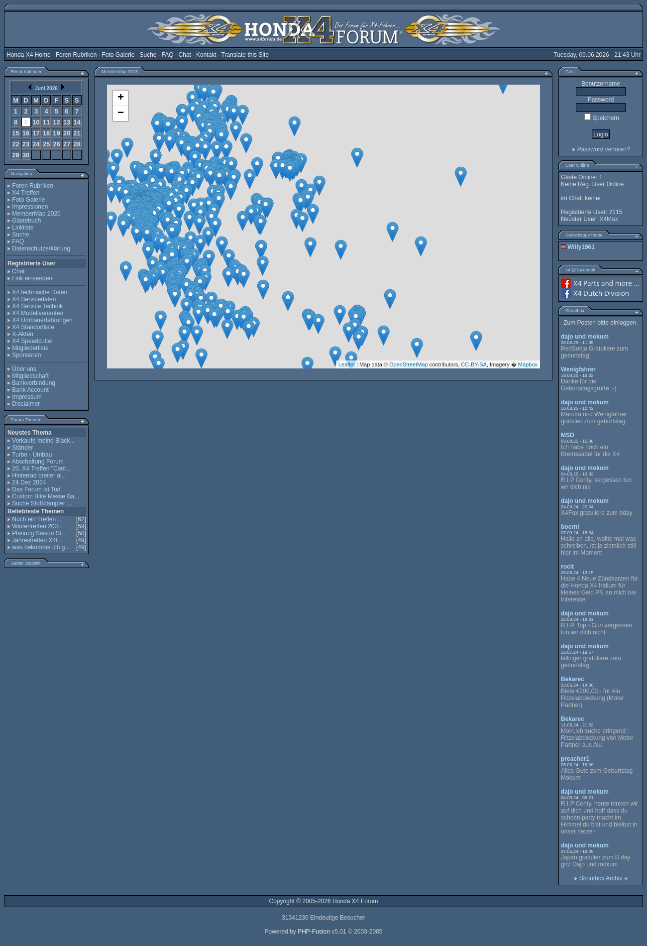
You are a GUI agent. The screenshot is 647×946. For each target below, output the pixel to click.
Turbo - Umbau (32, 454)
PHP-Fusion (314, 931)
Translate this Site (245, 54)
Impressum (26, 396)
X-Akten (22, 334)
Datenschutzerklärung (41, 248)
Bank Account (30, 389)
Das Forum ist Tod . (38, 489)
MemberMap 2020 (36, 213)
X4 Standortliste (33, 327)
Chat (185, 54)
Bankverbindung (33, 382)
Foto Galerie (118, 54)
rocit (567, 566)
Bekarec (572, 679)
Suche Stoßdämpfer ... (42, 503)
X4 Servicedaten (34, 299)
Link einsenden (32, 278)
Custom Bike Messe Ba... (45, 496)
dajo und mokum (585, 336)
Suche (148, 54)
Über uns (24, 368)
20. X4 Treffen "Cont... (41, 468)
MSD (567, 435)
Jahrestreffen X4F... (38, 540)
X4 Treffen (25, 192)
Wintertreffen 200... (37, 526)
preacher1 (575, 758)
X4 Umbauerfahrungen (42, 320)
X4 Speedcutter (32, 341)
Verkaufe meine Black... (43, 440)
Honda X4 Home (28, 54)
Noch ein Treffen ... (37, 519)
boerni (570, 526)
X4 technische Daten (39, 292)
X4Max (608, 219)
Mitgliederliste (30, 348)
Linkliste (22, 227)
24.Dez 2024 (29, 482)
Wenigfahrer (578, 369)
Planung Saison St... (39, 533)
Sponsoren (26, 355)
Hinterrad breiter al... (39, 475)
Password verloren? (603, 149)
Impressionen (30, 206)
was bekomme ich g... (41, 547)
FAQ (168, 54)
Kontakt (206, 54)
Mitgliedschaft (30, 375)
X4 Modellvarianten (37, 313)
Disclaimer (26, 403)
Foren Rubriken (76, 54)
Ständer (22, 447)
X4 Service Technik (37, 306)
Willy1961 (581, 246)
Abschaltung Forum (38, 461)
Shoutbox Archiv (601, 878)
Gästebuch (26, 220)
